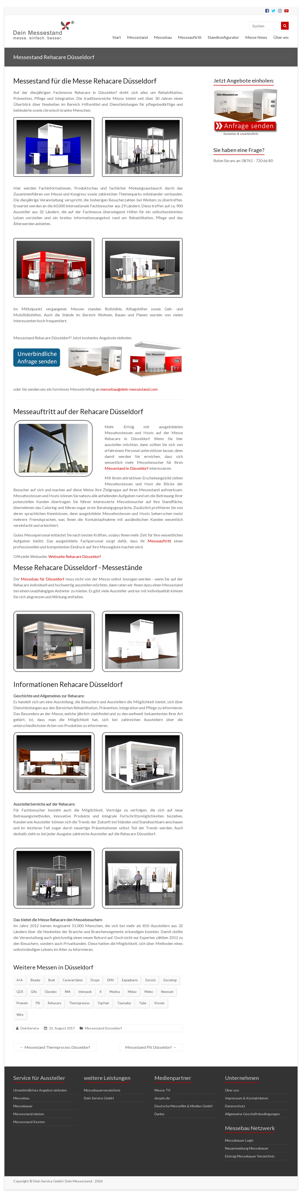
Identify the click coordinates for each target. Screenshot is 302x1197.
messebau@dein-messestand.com (129, 389)
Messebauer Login (239, 1140)
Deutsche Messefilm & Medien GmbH (183, 1106)
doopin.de (162, 1098)
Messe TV (162, 1090)
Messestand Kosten (29, 1122)
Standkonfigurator (223, 37)
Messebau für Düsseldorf (42, 579)
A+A (20, 980)
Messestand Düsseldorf (103, 1028)
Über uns (281, 37)
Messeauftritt (190, 37)
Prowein (22, 1003)
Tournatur (124, 1003)
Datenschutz (235, 1106)
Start (117, 37)
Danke (159, 1114)
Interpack (85, 992)
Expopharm (130, 980)
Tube (142, 1003)
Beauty (35, 980)
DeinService (29, 1028)
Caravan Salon (73, 980)
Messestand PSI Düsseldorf (150, 1047)
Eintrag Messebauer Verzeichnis (250, 1156)
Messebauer (23, 1106)
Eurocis (151, 980)
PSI (38, 1003)
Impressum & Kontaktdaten (246, 1098)
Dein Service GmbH (99, 1098)
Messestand (137, 37)
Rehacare (54, 1003)
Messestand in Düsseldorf (127, 468)
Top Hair (103, 1003)
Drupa (95, 980)
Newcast (167, 992)
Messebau (163, 37)
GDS (20, 992)
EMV (110, 980)
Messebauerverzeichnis (102, 1090)
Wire (20, 1015)
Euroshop (170, 980)
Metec (149, 992)
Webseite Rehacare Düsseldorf (74, 556)
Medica (115, 992)
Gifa (34, 992)
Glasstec (51, 992)
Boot (51, 980)
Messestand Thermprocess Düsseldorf (55, 1047)
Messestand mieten (28, 1114)
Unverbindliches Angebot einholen (40, 1090)
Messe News (256, 37)
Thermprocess (79, 1003)
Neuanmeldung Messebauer (246, 1148)
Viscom (159, 1003)
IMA (68, 992)
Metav (132, 992)
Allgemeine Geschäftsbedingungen (252, 1114)
